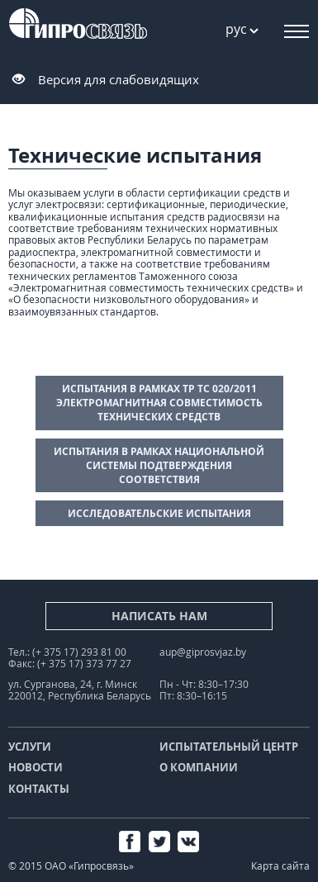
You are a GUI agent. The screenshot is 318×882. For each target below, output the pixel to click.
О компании (198, 767)
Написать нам (159, 616)
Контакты (38, 788)
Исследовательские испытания (159, 513)
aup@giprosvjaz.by (202, 652)
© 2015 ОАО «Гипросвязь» (71, 866)
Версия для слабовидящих (118, 79)
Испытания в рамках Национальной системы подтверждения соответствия (159, 465)
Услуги (29, 746)
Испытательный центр (228, 746)
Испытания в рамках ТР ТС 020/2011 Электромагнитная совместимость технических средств (159, 403)
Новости (35, 767)
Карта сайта (280, 866)
